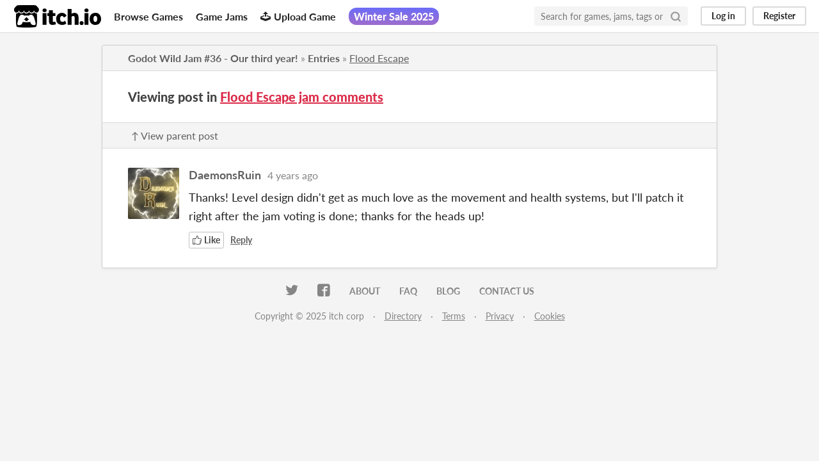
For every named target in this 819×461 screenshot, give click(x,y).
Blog (448, 291)
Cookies (549, 316)
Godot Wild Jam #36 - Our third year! (213, 58)
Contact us (506, 291)
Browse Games (148, 16)
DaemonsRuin (225, 175)
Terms (453, 316)
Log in (723, 15)
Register (779, 15)
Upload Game (298, 16)
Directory (403, 316)
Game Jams (222, 16)
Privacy (500, 316)
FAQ (408, 291)
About (364, 291)
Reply (241, 239)
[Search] (676, 16)
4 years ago (292, 175)
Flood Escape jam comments (301, 96)
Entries (324, 58)
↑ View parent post (174, 135)
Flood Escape (379, 58)
